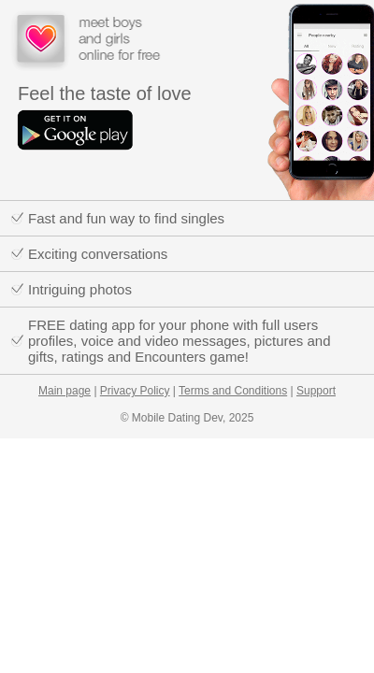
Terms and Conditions (233, 390)
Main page (64, 390)
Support (316, 390)
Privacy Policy (135, 390)
